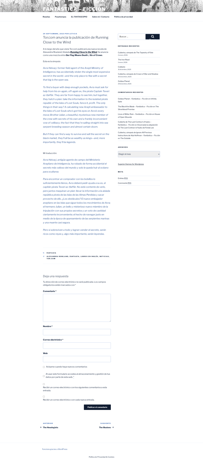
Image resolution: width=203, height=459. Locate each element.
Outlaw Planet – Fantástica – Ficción (133, 99)
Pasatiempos (60, 17)
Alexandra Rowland (57, 256)
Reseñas (46, 17)
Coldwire (121, 67)
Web (45, 353)
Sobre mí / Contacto (100, 17)
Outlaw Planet (124, 81)
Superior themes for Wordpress (131, 164)
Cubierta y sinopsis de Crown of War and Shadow (138, 74)
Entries (123, 178)
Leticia (73, 34)
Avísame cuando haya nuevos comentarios (66, 367)
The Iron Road (123, 59)
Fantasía (51, 253)
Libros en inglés (89, 256)
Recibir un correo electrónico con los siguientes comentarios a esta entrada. (75, 389)
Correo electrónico (53, 340)
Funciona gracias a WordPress (54, 449)
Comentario (49, 291)
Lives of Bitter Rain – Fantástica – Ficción (135, 114)
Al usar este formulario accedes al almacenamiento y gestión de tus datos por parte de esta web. (78, 375)
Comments (124, 183)
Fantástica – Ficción (74, 9)
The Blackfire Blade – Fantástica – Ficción (135, 106)
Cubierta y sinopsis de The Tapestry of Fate (135, 52)
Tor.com (51, 259)
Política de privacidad (123, 17)
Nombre (48, 326)
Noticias (104, 256)
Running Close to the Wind (83, 52)
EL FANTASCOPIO (79, 17)
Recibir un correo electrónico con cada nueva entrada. (68, 400)
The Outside (125, 138)
